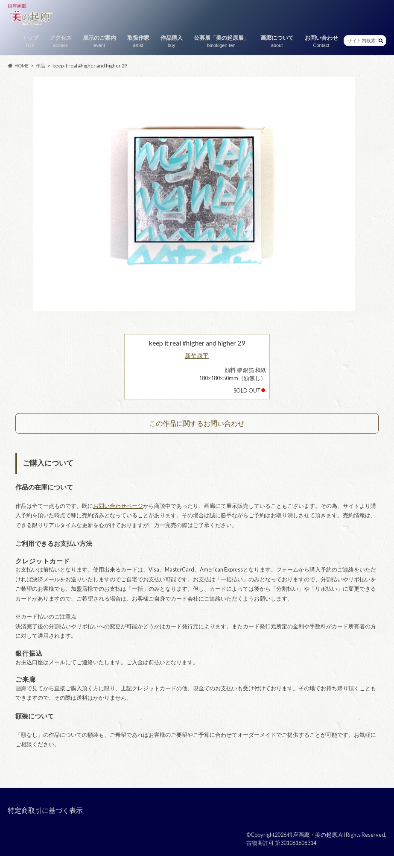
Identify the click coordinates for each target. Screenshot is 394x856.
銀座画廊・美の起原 (312, 834)
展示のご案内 (99, 41)
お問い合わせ (321, 41)
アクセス (61, 41)
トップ (30, 41)
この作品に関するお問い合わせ (197, 423)
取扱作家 (138, 41)
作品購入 (172, 41)
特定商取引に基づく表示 (45, 810)
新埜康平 (197, 355)
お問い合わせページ (118, 505)
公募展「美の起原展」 (221, 41)
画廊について (277, 41)
